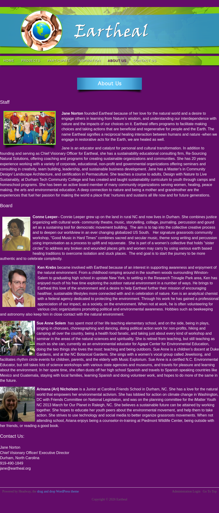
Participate (59, 60)
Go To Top (210, 491)
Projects (31, 60)
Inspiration (89, 60)
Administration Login (186, 491)
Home (8, 60)
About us (117, 60)
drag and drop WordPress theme (58, 491)
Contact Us (145, 60)
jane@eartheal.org (15, 468)
